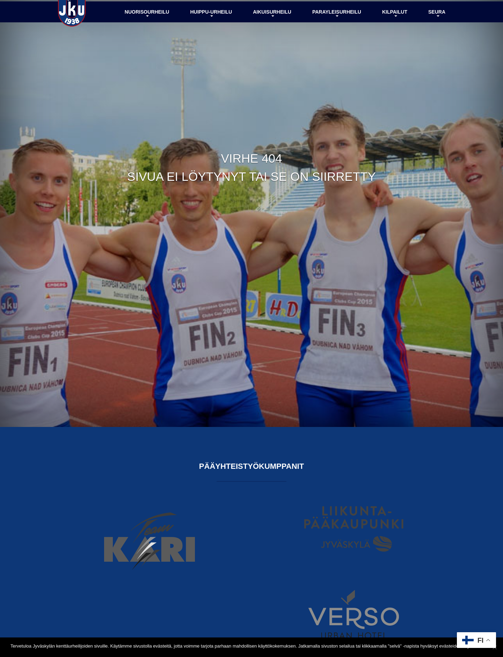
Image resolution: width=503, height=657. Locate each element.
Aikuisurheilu (272, 29)
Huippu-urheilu (211, 29)
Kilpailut (394, 29)
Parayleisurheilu (336, 29)
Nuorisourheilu (147, 29)
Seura (436, 29)
